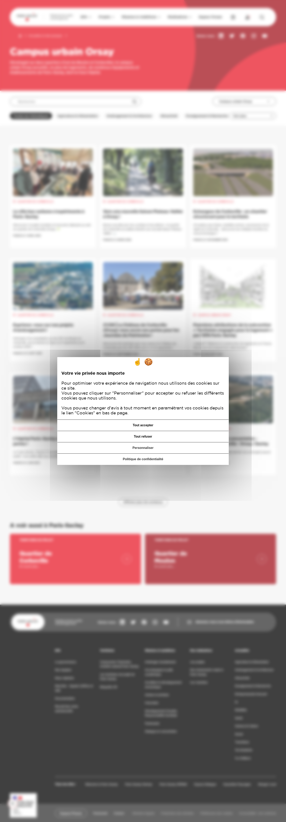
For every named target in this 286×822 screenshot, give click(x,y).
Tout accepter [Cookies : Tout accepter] (143, 425)
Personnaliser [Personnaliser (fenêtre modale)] (143, 447)
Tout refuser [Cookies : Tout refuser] (143, 436)
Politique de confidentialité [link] (143, 459)
